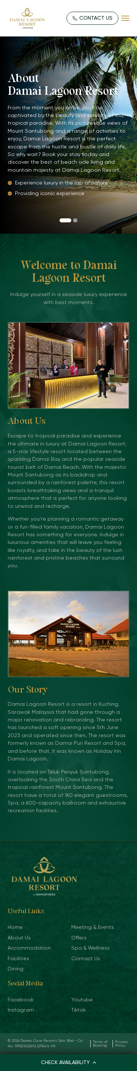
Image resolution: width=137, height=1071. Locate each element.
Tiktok (78, 1010)
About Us (19, 937)
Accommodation (29, 948)
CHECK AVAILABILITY (68, 1062)
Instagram (21, 1010)
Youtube (82, 999)
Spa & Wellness (90, 948)
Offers (79, 937)
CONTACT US (92, 18)
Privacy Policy (121, 1043)
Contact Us (85, 958)
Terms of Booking (100, 1043)
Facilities (18, 958)
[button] (65, 220)
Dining (15, 968)
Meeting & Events (92, 927)
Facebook (21, 999)
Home (15, 927)
